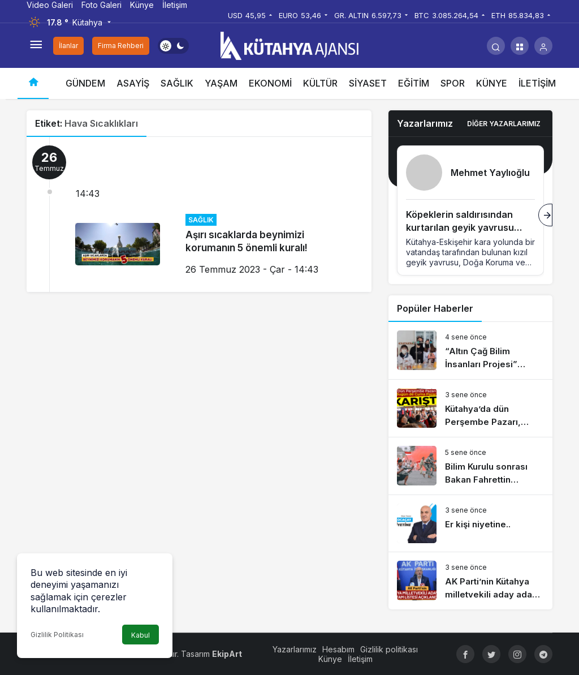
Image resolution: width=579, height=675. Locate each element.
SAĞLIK (177, 83)
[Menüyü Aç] (36, 46)
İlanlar (68, 45)
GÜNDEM (85, 83)
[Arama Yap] (496, 46)
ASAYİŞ (132, 83)
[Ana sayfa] (33, 83)
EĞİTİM (413, 83)
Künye (142, 5)
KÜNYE (491, 83)
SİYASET (368, 83)
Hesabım (338, 649)
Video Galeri (50, 5)
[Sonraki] (545, 215)
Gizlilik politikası (389, 649)
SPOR (452, 83)
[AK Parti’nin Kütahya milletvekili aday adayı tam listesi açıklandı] (470, 580)
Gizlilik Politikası (57, 634)
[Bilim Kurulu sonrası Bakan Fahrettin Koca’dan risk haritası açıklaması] (470, 466)
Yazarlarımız (295, 649)
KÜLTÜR (320, 83)
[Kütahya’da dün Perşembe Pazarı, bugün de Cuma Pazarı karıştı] (470, 408)
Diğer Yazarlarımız (504, 123)
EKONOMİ (270, 83)
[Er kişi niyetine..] (470, 523)
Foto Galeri (101, 5)
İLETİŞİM (537, 83)
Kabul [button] (140, 635)
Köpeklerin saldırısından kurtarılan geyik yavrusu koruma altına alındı (460, 227)
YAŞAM (221, 83)
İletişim (174, 5)
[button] (520, 46)
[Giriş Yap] (543, 46)
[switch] (173, 46)
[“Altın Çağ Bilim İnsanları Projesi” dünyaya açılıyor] (470, 350)
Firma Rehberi (121, 45)
